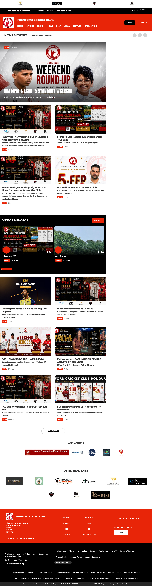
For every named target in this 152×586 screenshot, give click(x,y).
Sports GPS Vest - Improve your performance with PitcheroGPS (37, 578)
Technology (104, 551)
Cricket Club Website (62, 572)
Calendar (49, 35)
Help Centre (61, 551)
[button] (20, 26)
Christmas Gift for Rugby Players (98, 578)
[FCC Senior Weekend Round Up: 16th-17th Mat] (25, 389)
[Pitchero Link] (144, 11)
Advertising (82, 551)
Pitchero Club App (114, 572)
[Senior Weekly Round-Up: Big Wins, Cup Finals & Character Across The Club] (25, 170)
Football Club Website (44, 572)
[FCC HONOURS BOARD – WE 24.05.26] (25, 341)
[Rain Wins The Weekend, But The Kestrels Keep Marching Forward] (25, 119)
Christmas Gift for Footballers (73, 578)
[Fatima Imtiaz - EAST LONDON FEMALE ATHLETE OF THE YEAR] (80, 341)
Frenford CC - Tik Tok (43, 11)
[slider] (6, 269)
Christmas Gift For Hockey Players (125, 578)
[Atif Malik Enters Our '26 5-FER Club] (80, 170)
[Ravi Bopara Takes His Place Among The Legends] (25, 291)
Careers (93, 551)
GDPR (114, 551)
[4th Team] (79, 240)
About (71, 551)
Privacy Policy (61, 557)
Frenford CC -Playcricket (19, 11)
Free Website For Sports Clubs (22, 572)
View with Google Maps (20, 538)
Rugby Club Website (98, 572)
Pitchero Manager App (132, 572)
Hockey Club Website (80, 572)
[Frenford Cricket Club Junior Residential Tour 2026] (80, 119)
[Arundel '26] (27, 240)
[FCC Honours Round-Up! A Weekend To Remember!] (80, 389)
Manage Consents (92, 557)
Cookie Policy (76, 557)
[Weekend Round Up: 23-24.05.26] (80, 291)
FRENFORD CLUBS (64, 11)
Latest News (37, 35)
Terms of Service (127, 551)
